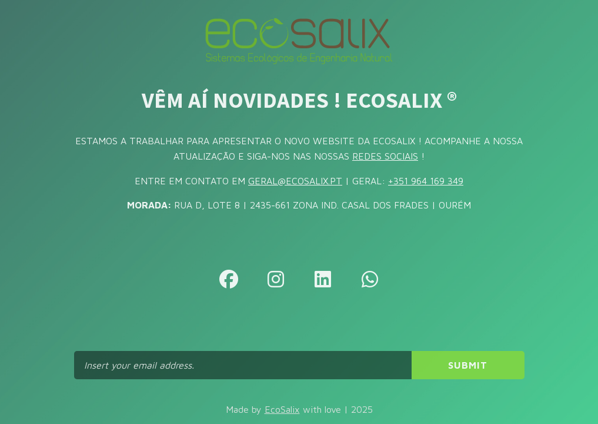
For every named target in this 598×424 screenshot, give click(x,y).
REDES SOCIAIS (385, 156)
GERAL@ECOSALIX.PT (295, 180)
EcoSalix (282, 409)
